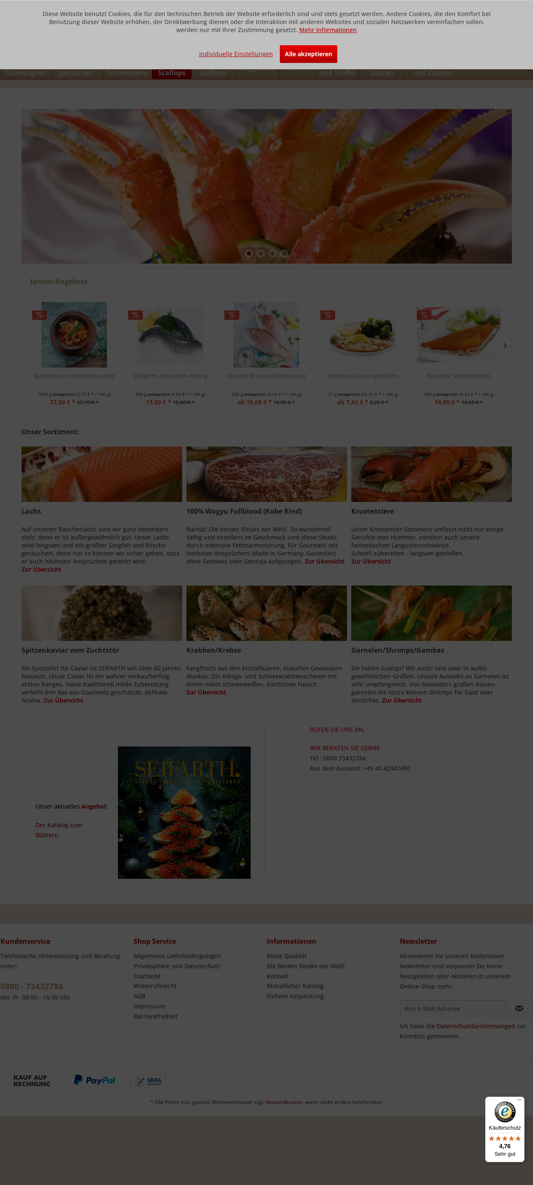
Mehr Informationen (328, 30)
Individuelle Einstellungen (236, 54)
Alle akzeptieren (308, 54)
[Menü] (519, 1102)
